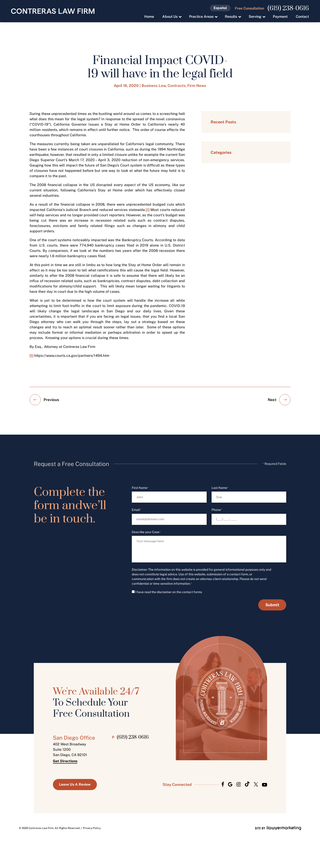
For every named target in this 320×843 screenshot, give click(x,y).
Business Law (154, 85)
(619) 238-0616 (288, 8)
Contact (302, 16)
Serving (255, 16)
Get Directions (65, 761)
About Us (170, 16)
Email (136, 510)
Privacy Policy (92, 828)
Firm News (196, 85)
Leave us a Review (75, 784)
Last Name (220, 488)
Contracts (177, 85)
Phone (217, 510)
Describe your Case (146, 532)
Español (220, 8)
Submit (272, 604)
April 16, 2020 (126, 85)
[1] (148, 210)
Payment (280, 16)
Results (231, 16)
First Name (140, 488)
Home (149, 16)
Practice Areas (201, 16)
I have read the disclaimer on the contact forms (168, 592)
